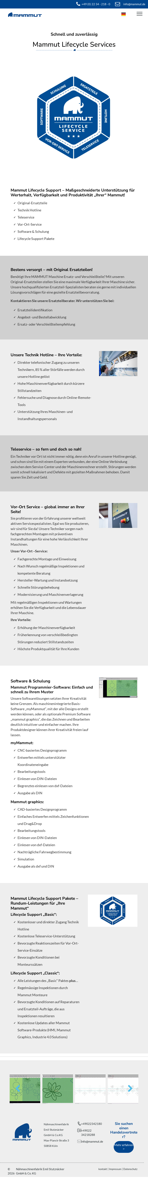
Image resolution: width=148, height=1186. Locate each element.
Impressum (115, 1169)
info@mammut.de (92, 1141)
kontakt (102, 1169)
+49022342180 (91, 1123)
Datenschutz (130, 1169)
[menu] (140, 14)
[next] (130, 1089)
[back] (18, 1089)
